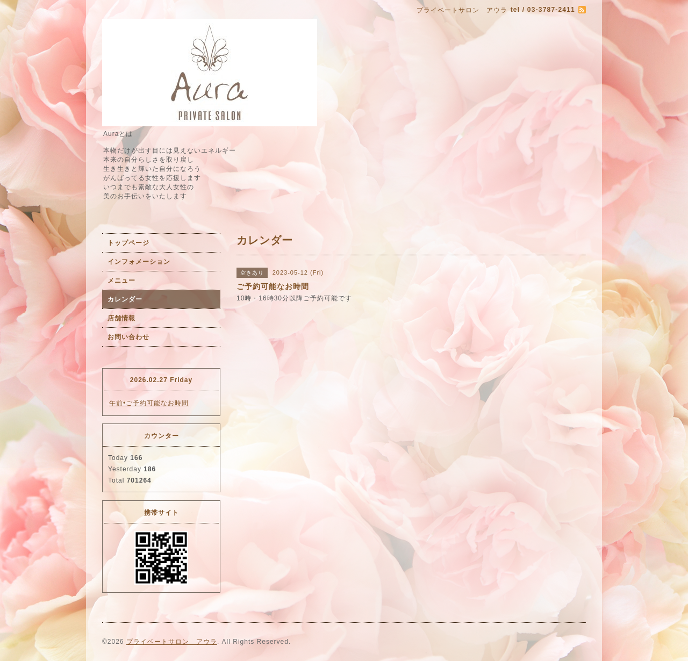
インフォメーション (139, 261)
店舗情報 (121, 318)
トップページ (128, 243)
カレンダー (125, 299)
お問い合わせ (128, 337)
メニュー (121, 280)
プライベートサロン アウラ (171, 641)
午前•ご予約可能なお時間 (149, 403)
